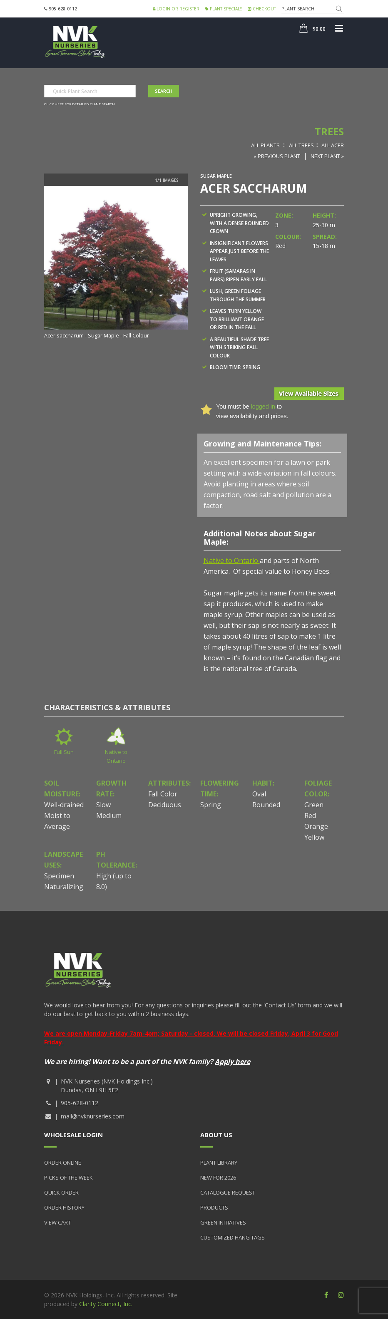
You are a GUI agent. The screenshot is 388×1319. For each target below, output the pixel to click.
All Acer (332, 145)
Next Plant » (327, 156)
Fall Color (162, 793)
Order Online (62, 1162)
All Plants (265, 145)
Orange (316, 826)
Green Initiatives (223, 1222)
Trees (329, 131)
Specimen (59, 875)
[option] (116, 263)
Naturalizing (63, 886)
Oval (259, 793)
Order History (64, 1207)
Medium (109, 815)
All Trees (301, 145)
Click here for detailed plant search (79, 104)
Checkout (262, 9)
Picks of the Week (68, 1177)
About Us (216, 1135)
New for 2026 (218, 1177)
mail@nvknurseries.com (92, 1116)
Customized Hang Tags (232, 1237)
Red (310, 815)
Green (313, 804)
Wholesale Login (73, 1135)
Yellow (314, 837)
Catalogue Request (227, 1192)
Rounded (266, 804)
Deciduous (164, 804)
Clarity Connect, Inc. (105, 1304)
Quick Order (61, 1192)
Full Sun (64, 752)
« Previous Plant (277, 156)
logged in (263, 406)
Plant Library (218, 1162)
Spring (210, 804)
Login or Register (176, 9)
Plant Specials (223, 9)
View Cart (57, 1222)
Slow (103, 804)
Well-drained (64, 804)
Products (214, 1207)
